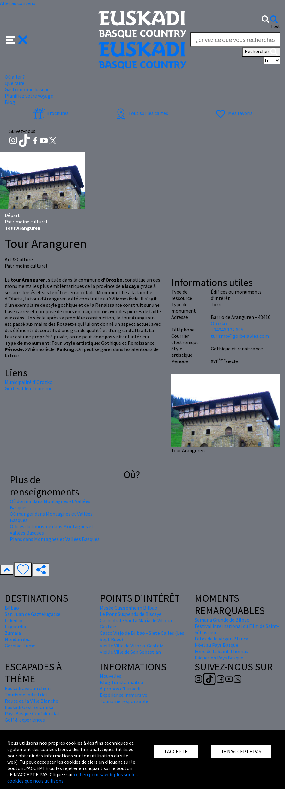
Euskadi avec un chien (28, 688)
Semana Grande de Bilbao (222, 619)
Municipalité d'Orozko (28, 382)
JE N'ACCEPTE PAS (241, 751)
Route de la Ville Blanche (31, 701)
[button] (16, 39)
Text (275, 26)
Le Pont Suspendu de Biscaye (130, 614)
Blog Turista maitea (121, 682)
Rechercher (261, 52)
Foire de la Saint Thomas (221, 651)
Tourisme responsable (124, 701)
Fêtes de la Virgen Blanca (221, 638)
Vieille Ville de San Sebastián (130, 652)
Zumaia (13, 633)
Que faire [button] (14, 83)
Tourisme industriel (26, 694)
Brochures (51, 113)
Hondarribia (18, 639)
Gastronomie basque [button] (27, 89)
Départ (12, 215)
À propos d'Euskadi (120, 688)
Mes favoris (233, 113)
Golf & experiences (25, 720)
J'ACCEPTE (176, 751)
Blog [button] (10, 102)
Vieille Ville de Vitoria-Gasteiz (131, 645)
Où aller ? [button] (15, 77)
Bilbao (12, 607)
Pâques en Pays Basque (219, 657)
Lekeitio (13, 620)
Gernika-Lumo (20, 645)
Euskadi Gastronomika (29, 707)
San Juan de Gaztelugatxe (32, 614)
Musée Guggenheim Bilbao (128, 607)
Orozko (219, 323)
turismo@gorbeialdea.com (240, 336)
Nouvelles (110, 676)
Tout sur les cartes (141, 113)
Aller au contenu (17, 3)
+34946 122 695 (227, 329)
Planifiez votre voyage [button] (29, 96)
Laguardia (15, 626)
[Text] (235, 39)
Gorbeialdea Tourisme (28, 388)
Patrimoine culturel (26, 221)
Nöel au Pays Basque (216, 645)
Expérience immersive (123, 695)
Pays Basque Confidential (32, 713)
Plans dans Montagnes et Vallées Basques (55, 539)
